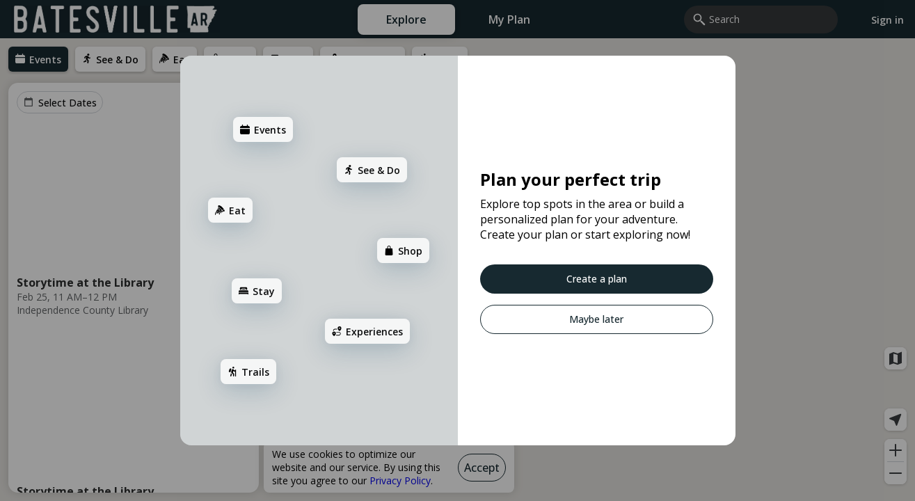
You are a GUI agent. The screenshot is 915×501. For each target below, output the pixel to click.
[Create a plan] (539, 279)
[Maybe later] (535, 319)
